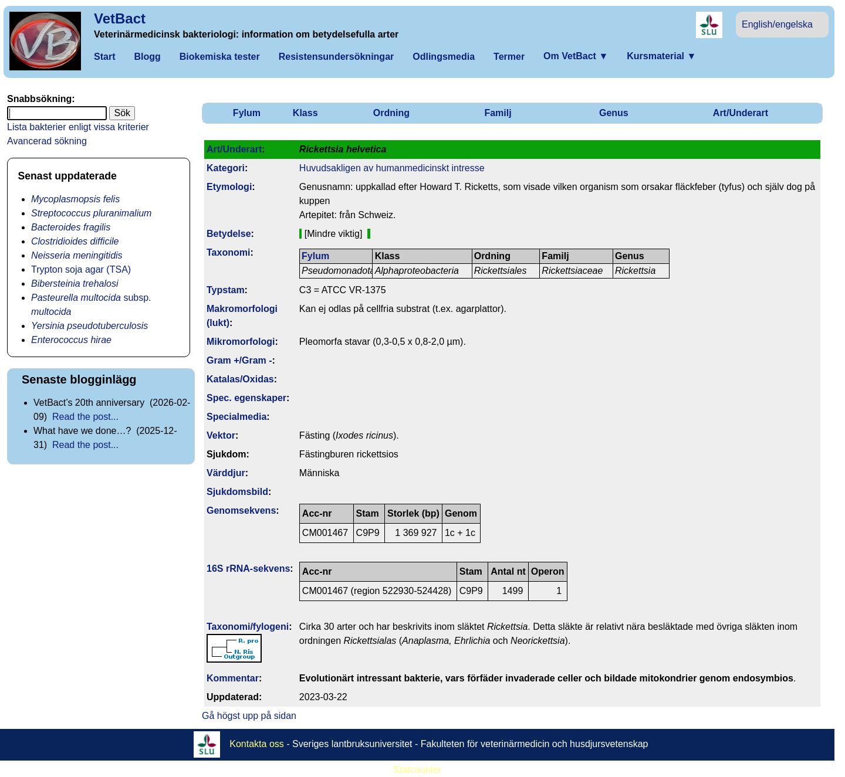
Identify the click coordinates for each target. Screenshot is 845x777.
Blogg (147, 57)
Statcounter (417, 770)
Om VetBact (575, 56)
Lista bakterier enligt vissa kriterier (78, 127)
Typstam (226, 290)
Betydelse (229, 234)
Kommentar (233, 678)
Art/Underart (740, 113)
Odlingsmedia (444, 57)
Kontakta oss (256, 743)
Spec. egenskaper (246, 398)
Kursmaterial (661, 56)
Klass (305, 113)
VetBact (120, 18)
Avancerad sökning (47, 141)
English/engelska (777, 24)
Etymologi (229, 187)
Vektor (221, 435)
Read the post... (85, 417)
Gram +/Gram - (239, 360)
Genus (613, 113)
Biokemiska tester (220, 57)
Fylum (247, 113)
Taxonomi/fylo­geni (248, 627)
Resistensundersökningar (336, 57)
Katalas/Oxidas (240, 379)
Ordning (391, 113)
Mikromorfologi (241, 342)
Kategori (226, 168)
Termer (509, 57)
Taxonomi (228, 252)
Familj (497, 113)
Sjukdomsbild (237, 492)
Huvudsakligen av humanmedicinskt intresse (392, 168)
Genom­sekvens (241, 510)
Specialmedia (236, 417)
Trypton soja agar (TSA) (81, 269)
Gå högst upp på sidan (249, 716)
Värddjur (226, 473)
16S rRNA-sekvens (248, 569)
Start (104, 57)
